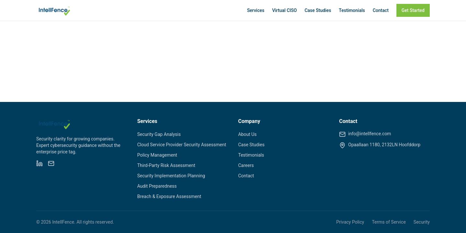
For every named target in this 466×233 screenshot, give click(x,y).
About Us (247, 134)
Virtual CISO (284, 10)
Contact (381, 10)
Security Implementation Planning (171, 175)
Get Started (413, 10)
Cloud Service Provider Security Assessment (181, 144)
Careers (246, 165)
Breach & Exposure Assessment (169, 196)
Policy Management (157, 155)
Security (422, 222)
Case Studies (318, 10)
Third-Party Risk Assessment (166, 165)
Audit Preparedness (157, 186)
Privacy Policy (350, 222)
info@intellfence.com (369, 133)
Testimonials (352, 10)
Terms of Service (389, 222)
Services (255, 10)
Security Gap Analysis (159, 134)
